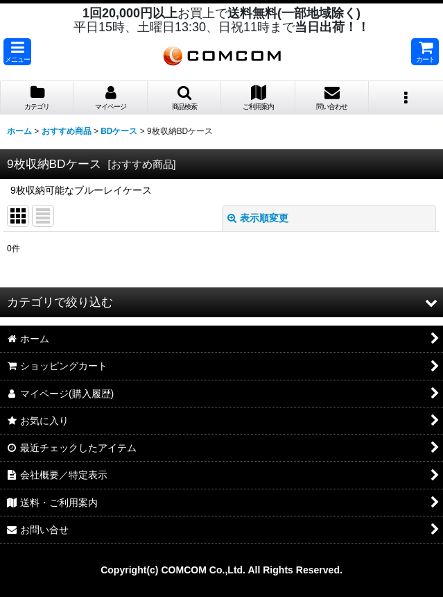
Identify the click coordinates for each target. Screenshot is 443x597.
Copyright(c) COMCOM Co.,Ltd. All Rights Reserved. (221, 569)
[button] (17, 51)
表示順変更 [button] (257, 218)
